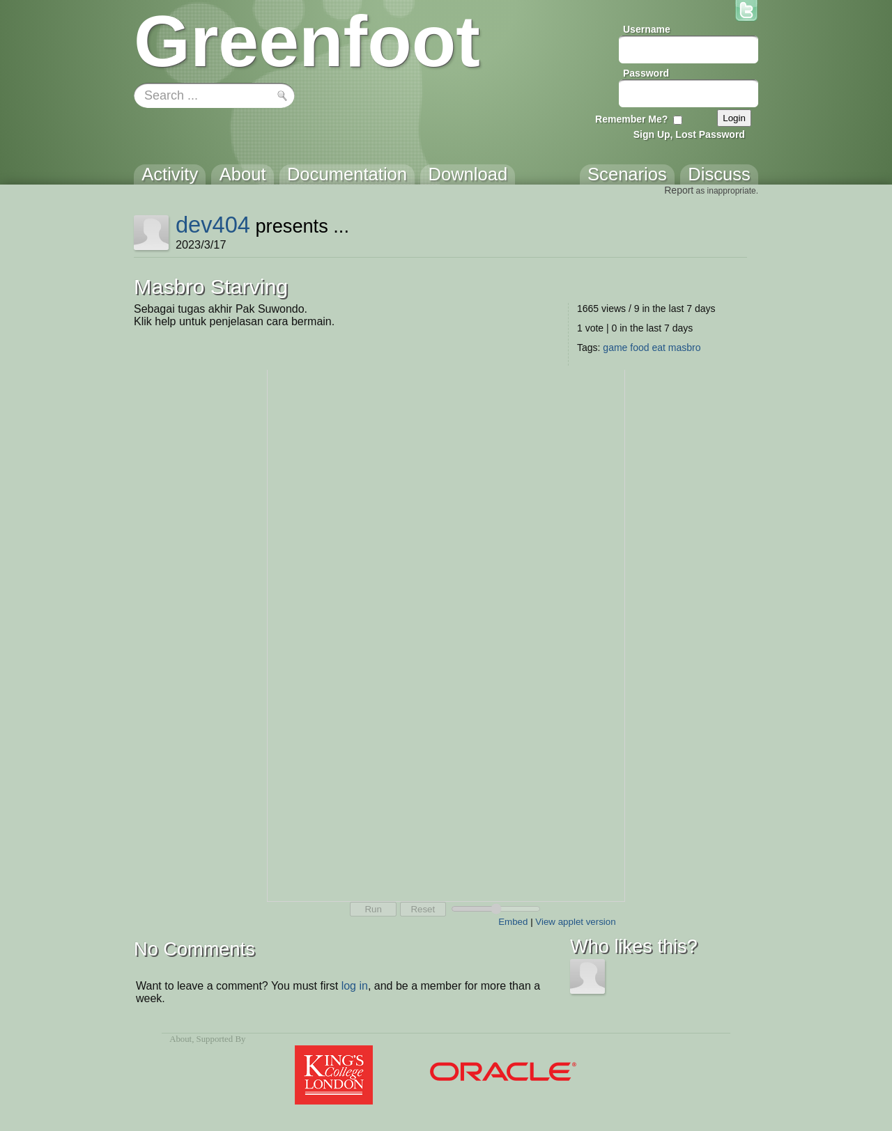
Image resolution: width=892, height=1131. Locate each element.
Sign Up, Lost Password (689, 134)
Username (646, 29)
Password (646, 73)
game (615, 347)
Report (678, 190)
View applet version (575, 921)
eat (658, 347)
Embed (513, 921)
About (180, 1039)
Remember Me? (631, 119)
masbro (684, 347)
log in (354, 986)
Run (372, 909)
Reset (422, 909)
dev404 (213, 224)
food (639, 347)
